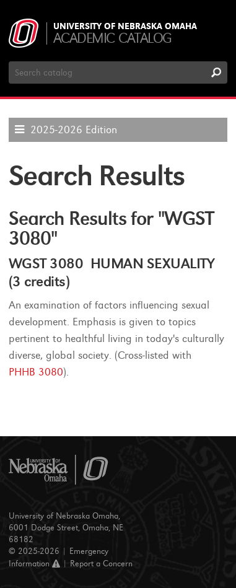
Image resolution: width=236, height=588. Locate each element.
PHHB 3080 (36, 372)
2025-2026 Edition (73, 129)
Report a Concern (101, 563)
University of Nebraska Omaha (125, 26)
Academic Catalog (112, 38)
